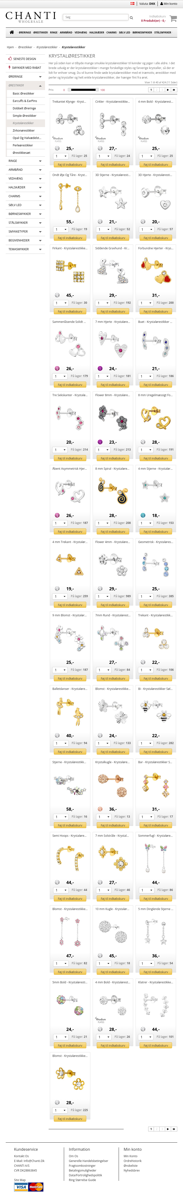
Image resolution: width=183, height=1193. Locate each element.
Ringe (53, 32)
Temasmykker (19, 249)
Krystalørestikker (22, 123)
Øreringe (25, 32)
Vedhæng (81, 32)
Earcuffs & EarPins (23, 101)
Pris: (51, 89)
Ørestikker (40, 32)
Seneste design (22, 59)
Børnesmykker (142, 32)
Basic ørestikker (22, 93)
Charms (112, 32)
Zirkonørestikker (22, 130)
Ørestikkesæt (20, 153)
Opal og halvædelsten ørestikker (27, 138)
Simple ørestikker (23, 116)
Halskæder (96, 32)
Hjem (10, 47)
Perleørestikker (21, 145)
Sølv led (124, 32)
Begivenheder (19, 240)
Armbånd (66, 32)
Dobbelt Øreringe (23, 108)
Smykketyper (18, 231)
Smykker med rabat (25, 67)
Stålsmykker (162, 32)
